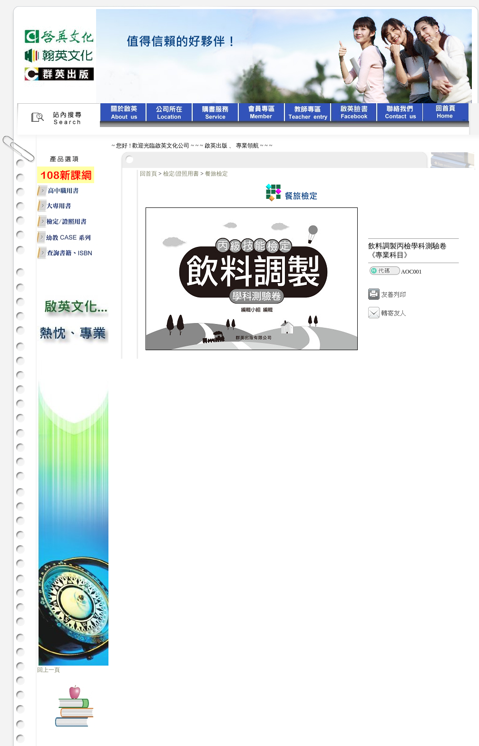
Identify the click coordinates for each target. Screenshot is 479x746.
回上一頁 (48, 670)
